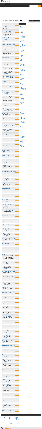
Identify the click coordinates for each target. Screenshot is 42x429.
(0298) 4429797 (5, 289)
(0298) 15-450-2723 (5, 39)
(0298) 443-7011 (5, 249)
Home (3, 3)
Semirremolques (23, 136)
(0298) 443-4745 (5, 73)
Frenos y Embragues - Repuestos (21, 76)
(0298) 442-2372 (5, 64)
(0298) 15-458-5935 (5, 126)
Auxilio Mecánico (23, 39)
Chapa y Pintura (23, 50)
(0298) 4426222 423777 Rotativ (7, 342)
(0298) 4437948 (5, 125)
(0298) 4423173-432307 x (6, 407)
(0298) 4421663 (5, 327)
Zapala (16, 422)
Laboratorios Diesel (23, 88)
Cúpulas (22, 58)
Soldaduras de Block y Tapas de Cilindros (22, 138)
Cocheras (22, 51)
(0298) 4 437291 (5, 308)
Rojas (3, 418)
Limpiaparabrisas (23, 90)
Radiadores (22, 113)
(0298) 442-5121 (5, 240)
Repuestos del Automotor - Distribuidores (22, 124)
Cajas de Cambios (23, 44)
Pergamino (3, 417)
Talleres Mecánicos (23, 139)
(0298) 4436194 (5, 303)
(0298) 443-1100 (5, 386)
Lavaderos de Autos (23, 89)
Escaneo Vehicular (23, 70)
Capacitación (12, 3)
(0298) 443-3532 (5, 110)
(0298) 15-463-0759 (10, 25)
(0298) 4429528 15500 (6, 381)
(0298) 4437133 (5, 356)
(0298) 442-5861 (5, 25)
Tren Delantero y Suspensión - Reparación (22, 147)
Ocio (17, 3)
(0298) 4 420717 (5, 332)
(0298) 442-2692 (5, 180)
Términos (22, 428)
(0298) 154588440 (5, 268)
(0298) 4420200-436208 (6, 376)
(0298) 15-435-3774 (7, 59)
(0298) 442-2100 (5, 78)
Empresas (7, 3)
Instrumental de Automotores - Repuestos (22, 83)
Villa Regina (10, 423)
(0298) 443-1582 (5, 206)
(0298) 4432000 (5, 400)
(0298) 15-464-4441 (10, 110)
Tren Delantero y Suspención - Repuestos (22, 143)
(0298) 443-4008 (5, 98)
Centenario (16, 417)
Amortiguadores (23, 36)
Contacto (26, 428)
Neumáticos (22, 104)
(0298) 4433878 (5, 162)
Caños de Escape (23, 47)
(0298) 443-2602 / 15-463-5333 (7, 256)
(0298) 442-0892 (5, 145)
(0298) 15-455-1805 (10, 78)
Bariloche (10, 418)
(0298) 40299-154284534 (6, 284)
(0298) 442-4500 (5, 221)
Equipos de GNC (23, 69)
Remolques (22, 120)
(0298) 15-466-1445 (10, 125)
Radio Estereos (23, 114)
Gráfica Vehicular (23, 80)
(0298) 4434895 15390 (6, 337)
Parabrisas (22, 108)
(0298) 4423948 (5, 230)
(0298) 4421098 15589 (6, 351)
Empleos (21, 3)
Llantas (21, 92)
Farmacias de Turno (27, 3)
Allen (9, 417)
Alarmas (22, 32)
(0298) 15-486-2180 (5, 105)
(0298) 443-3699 (5, 131)
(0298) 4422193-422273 (6, 366)
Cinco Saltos (10, 419)
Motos (21, 103)
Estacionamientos (23, 71)
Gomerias (22, 77)
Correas (22, 54)
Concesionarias (23, 53)
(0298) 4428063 (5, 361)
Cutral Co (16, 418)
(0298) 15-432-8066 (5, 93)
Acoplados (22, 27)
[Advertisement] (21, 13)
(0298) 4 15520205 (5, 313)
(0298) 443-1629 (10, 98)
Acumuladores (22, 28)
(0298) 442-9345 (5, 168)
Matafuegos (22, 98)
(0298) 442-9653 (5, 92)
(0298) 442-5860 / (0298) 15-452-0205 (8, 185)
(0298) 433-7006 (5, 263)
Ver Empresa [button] (16, 32)
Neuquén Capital (17, 419)
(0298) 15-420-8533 (10, 168)
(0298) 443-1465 (5, 235)
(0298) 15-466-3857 (5, 26)
